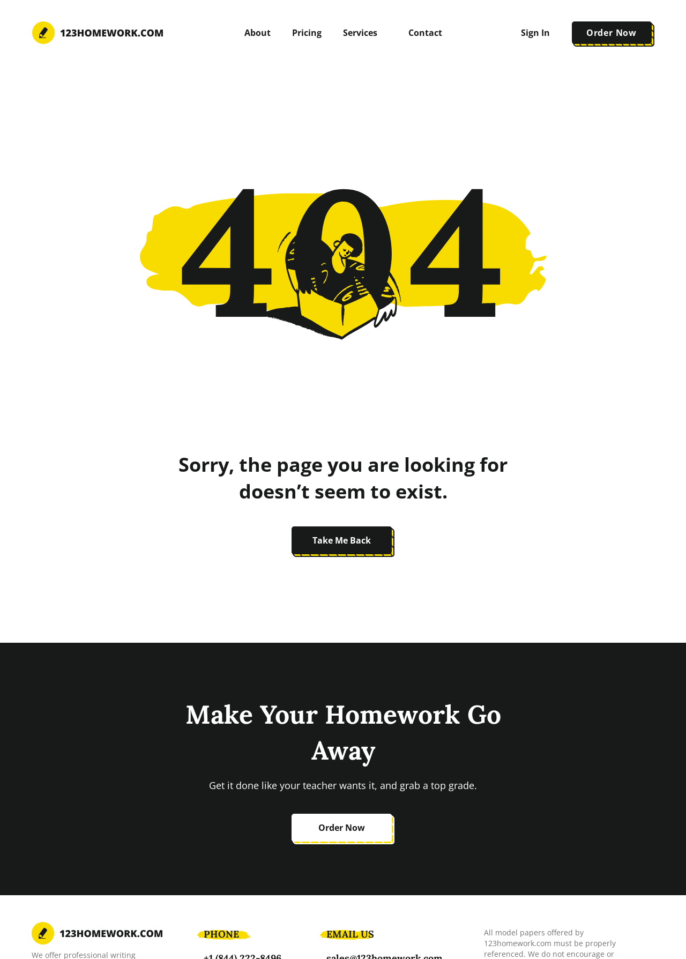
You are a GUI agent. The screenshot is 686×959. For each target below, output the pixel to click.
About (257, 33)
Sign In (535, 33)
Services (360, 33)
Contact (425, 33)
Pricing (307, 33)
